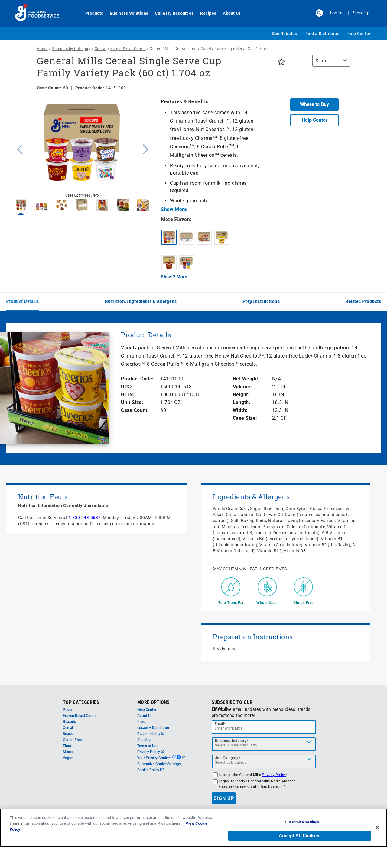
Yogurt (68, 758)
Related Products (363, 301)
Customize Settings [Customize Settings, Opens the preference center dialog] (302, 834)
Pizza (67, 709)
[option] (82, 148)
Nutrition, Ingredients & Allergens (141, 301)
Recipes (205, 13)
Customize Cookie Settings (159, 764)
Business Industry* (231, 741)
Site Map (144, 740)
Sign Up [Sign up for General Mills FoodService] (361, 13)
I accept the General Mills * (253, 775)
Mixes (68, 752)
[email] (264, 727)
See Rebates (284, 33)
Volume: (242, 387)
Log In (336, 13)
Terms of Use (147, 746)
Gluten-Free (72, 740)
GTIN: (128, 394)
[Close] (377, 839)
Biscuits (69, 722)
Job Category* (227, 758)
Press (141, 722)
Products (91, 13)
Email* (220, 724)
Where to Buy (314, 104)
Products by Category (71, 48)
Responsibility (150, 734)
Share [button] (321, 60)
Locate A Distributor (153, 728)
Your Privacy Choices (161, 758)
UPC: (126, 387)
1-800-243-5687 (84, 517)
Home (42, 48)
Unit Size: (132, 402)
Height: (241, 394)
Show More (174, 209)
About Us (228, 13)
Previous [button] (18, 149)
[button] (319, 13)
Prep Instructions (261, 301)
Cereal (100, 48)
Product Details (22, 301)
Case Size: (245, 418)
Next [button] (146, 149)
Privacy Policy (150, 752)
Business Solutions (125, 13)
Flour (67, 746)
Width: (240, 410)
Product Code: (137, 379)
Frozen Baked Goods (79, 716)
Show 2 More (174, 276)
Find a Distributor (322, 33)
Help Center (358, 33)
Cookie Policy (150, 770)
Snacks (68, 734)
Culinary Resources (170, 13)
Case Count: (135, 410)
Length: (242, 402)
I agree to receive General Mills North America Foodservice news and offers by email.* (257, 784)
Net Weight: (246, 379)
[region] (329, 64)
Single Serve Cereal (128, 48)
